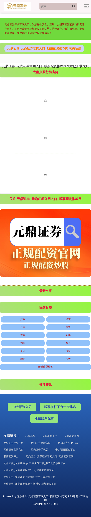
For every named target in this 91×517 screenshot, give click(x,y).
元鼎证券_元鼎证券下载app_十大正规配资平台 (29, 476)
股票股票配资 (44, 418)
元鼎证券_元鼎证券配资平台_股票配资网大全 (29, 470)
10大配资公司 (22, 407)
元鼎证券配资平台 (14, 442)
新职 (22, 358)
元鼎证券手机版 (39, 449)
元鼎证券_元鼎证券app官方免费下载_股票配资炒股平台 (34, 463)
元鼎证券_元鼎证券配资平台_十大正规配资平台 (30, 483)
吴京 (68, 319)
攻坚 (68, 327)
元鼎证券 (30, 436)
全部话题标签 (45, 366)
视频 (68, 358)
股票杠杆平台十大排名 (60, 407)
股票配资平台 (11, 456)
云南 (22, 327)
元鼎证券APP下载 (68, 442)
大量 (22, 335)
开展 (22, 319)
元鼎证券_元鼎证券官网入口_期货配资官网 (50, 456)
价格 (68, 350)
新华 (68, 335)
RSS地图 (73, 496)
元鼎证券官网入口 (14, 449)
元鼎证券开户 (49, 436)
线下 (68, 342)
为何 (22, 342)
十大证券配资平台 (65, 449)
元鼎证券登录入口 (41, 442)
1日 (23, 350)
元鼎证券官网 (71, 436)
